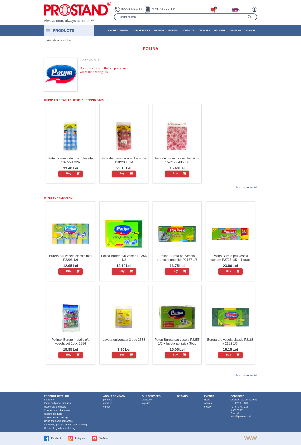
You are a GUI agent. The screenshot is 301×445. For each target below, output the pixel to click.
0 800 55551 (237, 410)
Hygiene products (53, 414)
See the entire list (246, 187)
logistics (146, 403)
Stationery (49, 399)
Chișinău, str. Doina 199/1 (244, 399)
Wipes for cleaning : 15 (94, 72)
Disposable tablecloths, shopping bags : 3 (105, 68)
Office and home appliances (58, 421)
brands (159, 30)
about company (118, 30)
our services (141, 30)
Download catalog (242, 30)
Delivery (204, 30)
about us (107, 403)
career (106, 406)
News (207, 399)
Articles (208, 403)
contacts (188, 30)
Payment (219, 30)
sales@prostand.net (241, 416)
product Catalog (56, 396)
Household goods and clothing (59, 428)
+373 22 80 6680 (239, 403)
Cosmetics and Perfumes (57, 410)
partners (107, 399)
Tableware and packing (56, 417)
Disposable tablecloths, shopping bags (74, 100)
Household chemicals (55, 406)
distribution (147, 399)
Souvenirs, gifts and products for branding (65, 424)
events (173, 30)
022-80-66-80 (131, 9)
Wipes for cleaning (58, 197)
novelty (208, 406)
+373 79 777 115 (163, 9)
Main (49, 40)
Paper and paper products (57, 403)
